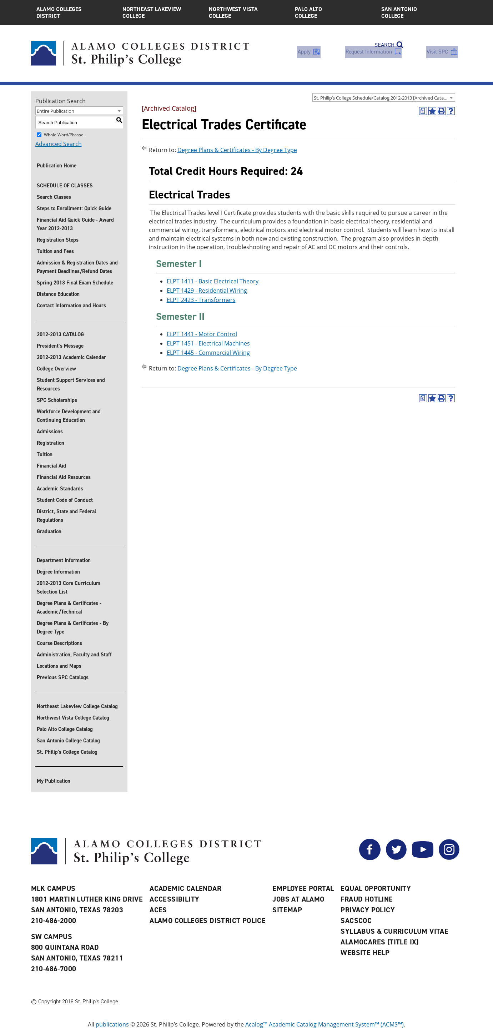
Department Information (64, 560)
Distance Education (58, 294)
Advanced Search (58, 144)
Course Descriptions (59, 643)
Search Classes (54, 197)
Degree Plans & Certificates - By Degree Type (73, 627)
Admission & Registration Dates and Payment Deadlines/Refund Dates (77, 267)
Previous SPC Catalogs (63, 677)
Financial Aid (51, 465)
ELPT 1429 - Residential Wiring (207, 290)
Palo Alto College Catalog (65, 729)
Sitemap (287, 909)
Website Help (365, 952)
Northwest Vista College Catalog (73, 717)
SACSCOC (356, 920)
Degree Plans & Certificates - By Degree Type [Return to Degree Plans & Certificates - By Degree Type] (237, 150)
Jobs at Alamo (298, 899)
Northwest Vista (247, 12)
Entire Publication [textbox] (55, 111)
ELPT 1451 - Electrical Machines (208, 343)
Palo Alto (333, 12)
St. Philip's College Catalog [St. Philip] (67, 752)
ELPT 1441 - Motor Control (202, 334)
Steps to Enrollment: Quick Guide (74, 208)
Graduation (49, 531)
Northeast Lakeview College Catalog (77, 706)
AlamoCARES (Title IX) (379, 942)
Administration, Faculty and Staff (74, 654)
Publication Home (56, 165)
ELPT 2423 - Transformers (201, 300)
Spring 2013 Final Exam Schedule (75, 282)
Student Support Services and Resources (71, 384)
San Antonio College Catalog (68, 740)
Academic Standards (60, 488)
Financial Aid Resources (64, 477)
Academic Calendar (185, 888)
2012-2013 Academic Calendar (71, 357)
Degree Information (58, 571)
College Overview (56, 368)
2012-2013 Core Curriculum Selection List (68, 587)
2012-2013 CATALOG (60, 334)
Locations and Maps (59, 666)
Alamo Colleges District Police (208, 920)
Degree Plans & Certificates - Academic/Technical (69, 607)
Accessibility (174, 899)
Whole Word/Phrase (64, 135)
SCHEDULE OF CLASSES (65, 185)
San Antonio (419, 12)
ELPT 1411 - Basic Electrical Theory (212, 281)
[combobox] (383, 97)
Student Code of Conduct (65, 500)
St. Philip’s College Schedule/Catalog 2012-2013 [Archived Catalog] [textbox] (383, 98)
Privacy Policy (368, 909)
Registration (50, 443)
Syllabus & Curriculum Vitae (394, 931)
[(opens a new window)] (423, 111)
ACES (158, 909)
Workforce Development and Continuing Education (69, 416)
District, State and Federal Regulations (66, 516)
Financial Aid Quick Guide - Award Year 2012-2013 (75, 224)
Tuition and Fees (55, 251)
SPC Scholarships (57, 400)
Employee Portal (303, 888)
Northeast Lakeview (160, 12)
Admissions (50, 431)
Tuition (44, 454)
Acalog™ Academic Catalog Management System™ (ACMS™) (324, 1024)
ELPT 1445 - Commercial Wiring (208, 353)
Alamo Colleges (74, 12)
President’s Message (60, 345)
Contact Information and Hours (71, 305)
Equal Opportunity (376, 888)
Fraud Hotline (367, 899)
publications (112, 1024)
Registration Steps (58, 239)
